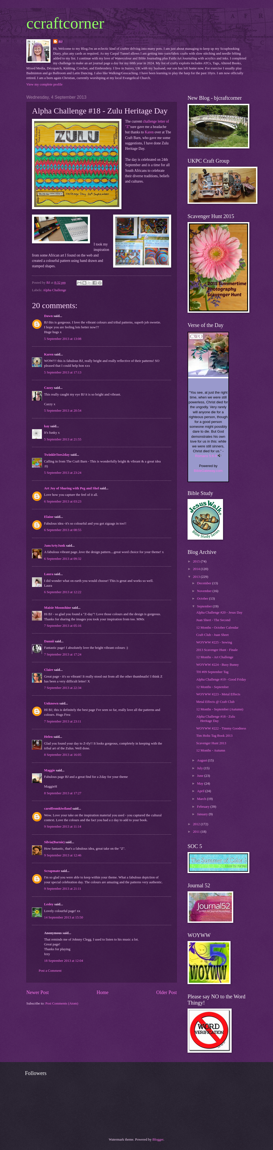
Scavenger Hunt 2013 (211, 743)
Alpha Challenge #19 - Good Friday (221, 679)
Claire (48, 670)
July (200, 768)
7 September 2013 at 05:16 (62, 626)
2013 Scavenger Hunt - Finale (217, 650)
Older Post (166, 992)
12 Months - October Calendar (217, 627)
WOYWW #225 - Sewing (214, 642)
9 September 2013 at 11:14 (62, 826)
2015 (197, 561)
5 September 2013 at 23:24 (62, 473)
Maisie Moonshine (57, 608)
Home (102, 992)
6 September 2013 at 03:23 (62, 501)
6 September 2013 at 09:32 (62, 559)
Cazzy (48, 388)
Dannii (49, 641)
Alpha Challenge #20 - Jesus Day (219, 612)
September (205, 606)
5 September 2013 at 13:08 (62, 339)
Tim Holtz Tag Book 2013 (214, 736)
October (203, 598)
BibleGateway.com (208, 471)
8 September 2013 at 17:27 (62, 793)
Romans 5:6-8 (206, 456)
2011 (197, 832)
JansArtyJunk (54, 545)
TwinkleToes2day (57, 455)
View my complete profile (44, 84)
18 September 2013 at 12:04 (63, 961)
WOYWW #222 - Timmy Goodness (221, 728)
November (205, 591)
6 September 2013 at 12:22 (62, 592)
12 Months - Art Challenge (214, 657)
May (200, 783)
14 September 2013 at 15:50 (63, 917)
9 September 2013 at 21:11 (62, 889)
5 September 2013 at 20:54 (62, 410)
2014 (197, 569)
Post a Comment (50, 971)
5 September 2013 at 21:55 (62, 439)
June (200, 776)
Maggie (49, 770)
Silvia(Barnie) (54, 842)
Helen (48, 737)
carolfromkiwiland (58, 808)
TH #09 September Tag (212, 672)
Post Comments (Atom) (61, 1003)
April (201, 791)
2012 (197, 824)
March (202, 799)
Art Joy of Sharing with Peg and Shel (71, 488)
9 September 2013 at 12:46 (62, 855)
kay (46, 426)
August (202, 760)
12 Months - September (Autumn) (219, 709)
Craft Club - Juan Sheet (212, 635)
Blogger (157, 1139)
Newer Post (37, 992)
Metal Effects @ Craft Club (215, 702)
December (204, 583)
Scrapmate (52, 871)
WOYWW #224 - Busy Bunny (217, 665)
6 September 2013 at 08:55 (62, 530)
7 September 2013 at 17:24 (62, 654)
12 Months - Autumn (210, 750)
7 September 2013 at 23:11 (62, 721)
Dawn (48, 316)
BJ (61, 42)
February (203, 807)
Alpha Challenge (54, 290)
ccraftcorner (65, 23)
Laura (48, 574)
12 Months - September (212, 687)
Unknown (51, 703)
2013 (197, 577)
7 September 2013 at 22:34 (62, 688)
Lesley (48, 904)
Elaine (48, 517)
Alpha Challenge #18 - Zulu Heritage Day (215, 718)
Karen (149, 132)
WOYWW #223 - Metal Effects (218, 694)
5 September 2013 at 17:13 (62, 372)
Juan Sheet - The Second (213, 620)
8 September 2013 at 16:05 (62, 755)
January (203, 814)
